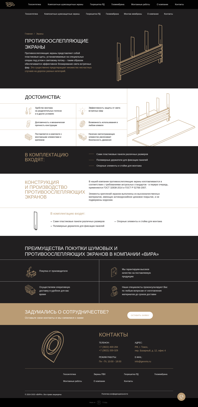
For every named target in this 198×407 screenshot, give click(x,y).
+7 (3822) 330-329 (140, 5)
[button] (140, 315)
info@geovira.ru (164, 5)
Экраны (40, 34)
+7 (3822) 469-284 (116, 5)
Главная (29, 34)
